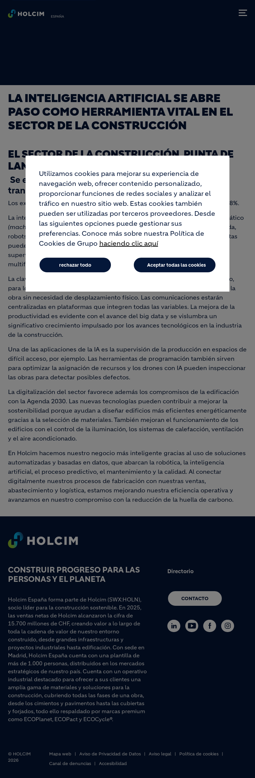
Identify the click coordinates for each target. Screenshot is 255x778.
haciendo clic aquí (128, 247)
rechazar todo (75, 269)
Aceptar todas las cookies (176, 269)
